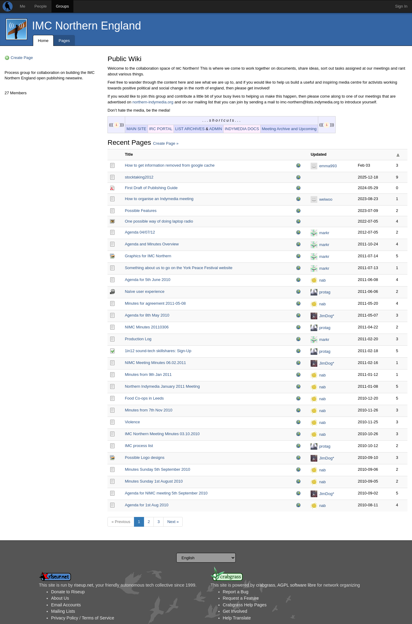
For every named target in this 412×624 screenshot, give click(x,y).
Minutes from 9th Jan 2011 (148, 374)
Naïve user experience (144, 291)
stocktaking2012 (139, 177)
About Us (60, 598)
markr (324, 233)
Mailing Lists (63, 611)
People (40, 6)
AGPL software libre (296, 585)
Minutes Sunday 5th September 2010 (157, 469)
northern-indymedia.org (152, 102)
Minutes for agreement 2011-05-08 (155, 303)
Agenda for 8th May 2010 (147, 315)
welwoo (325, 199)
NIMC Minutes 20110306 (147, 327)
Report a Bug (235, 591)
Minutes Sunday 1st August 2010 (154, 481)
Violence (132, 422)
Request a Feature (241, 598)
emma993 (328, 166)
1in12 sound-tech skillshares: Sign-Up (158, 350)
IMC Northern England (86, 25)
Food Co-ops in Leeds (144, 398)
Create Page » (165, 143)
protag (324, 292)
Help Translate (237, 617)
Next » (173, 521)
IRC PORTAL (161, 129)
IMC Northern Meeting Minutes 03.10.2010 (162, 434)
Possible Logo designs (144, 457)
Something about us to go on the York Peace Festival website (178, 267)
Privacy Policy (64, 617)
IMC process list (139, 445)
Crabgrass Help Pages (245, 604)
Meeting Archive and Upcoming (289, 129)
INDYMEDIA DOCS (242, 129)
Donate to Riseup (68, 591)
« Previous (120, 521)
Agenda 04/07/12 (140, 232)
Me (22, 6)
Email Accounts (66, 604)
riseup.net (83, 585)
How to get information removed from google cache (170, 165)
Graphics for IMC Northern (148, 256)
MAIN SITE (136, 129)
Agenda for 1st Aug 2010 (146, 505)
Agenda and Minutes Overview (152, 244)
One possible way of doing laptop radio (159, 221)
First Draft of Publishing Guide (151, 187)
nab (322, 280)
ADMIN (215, 129)
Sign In (401, 6)
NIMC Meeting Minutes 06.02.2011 (155, 362)
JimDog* (326, 316)
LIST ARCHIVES (190, 129)
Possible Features (141, 210)
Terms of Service (98, 617)
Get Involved (235, 611)
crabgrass (265, 585)
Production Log (138, 339)
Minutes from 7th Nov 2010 (148, 410)
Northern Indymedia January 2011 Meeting (162, 386)
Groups (62, 6)
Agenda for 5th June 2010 (148, 279)
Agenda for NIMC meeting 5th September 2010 (166, 493)
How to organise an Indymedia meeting (159, 198)
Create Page (22, 57)
